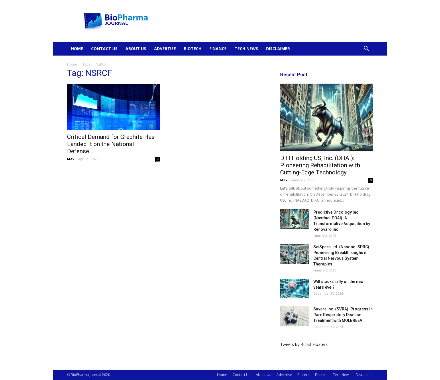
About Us (135, 48)
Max (70, 159)
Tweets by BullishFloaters (304, 344)
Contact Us (104, 48)
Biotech (192, 48)
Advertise (165, 48)
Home (77, 48)
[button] (366, 49)
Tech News (246, 48)
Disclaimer (278, 48)
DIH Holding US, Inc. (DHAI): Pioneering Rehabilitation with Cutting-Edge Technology (320, 165)
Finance (218, 48)
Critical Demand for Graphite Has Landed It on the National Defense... (111, 144)
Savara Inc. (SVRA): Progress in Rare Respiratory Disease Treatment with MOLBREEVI (343, 315)
